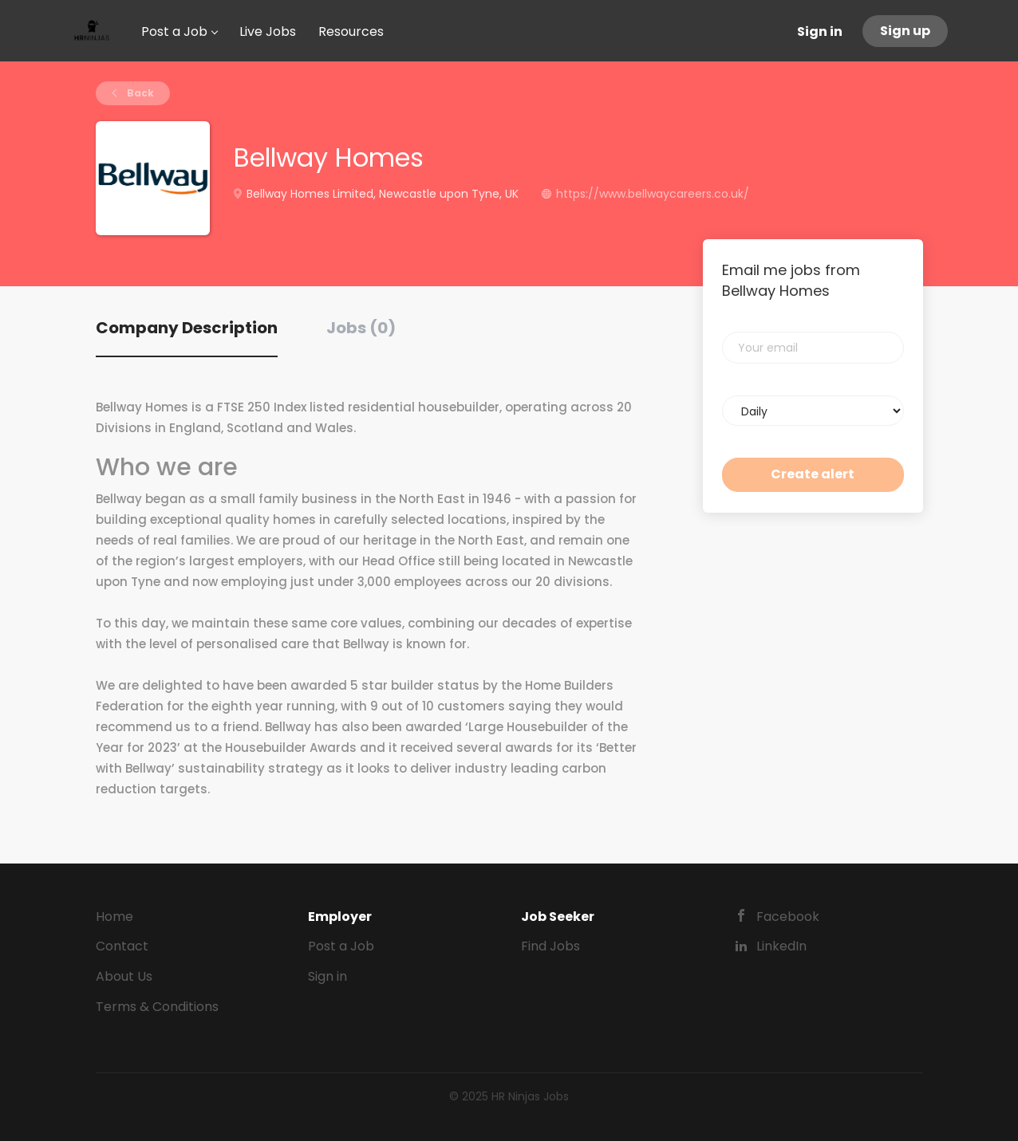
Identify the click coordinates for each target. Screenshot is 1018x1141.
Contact (122, 946)
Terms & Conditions (157, 1006)
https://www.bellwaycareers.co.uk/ (652, 194)
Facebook (787, 916)
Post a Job (341, 946)
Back (139, 93)
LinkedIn (781, 946)
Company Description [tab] (187, 328)
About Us (124, 976)
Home (114, 916)
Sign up (905, 31)
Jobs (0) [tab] (361, 328)
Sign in (819, 31)
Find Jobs (550, 946)
